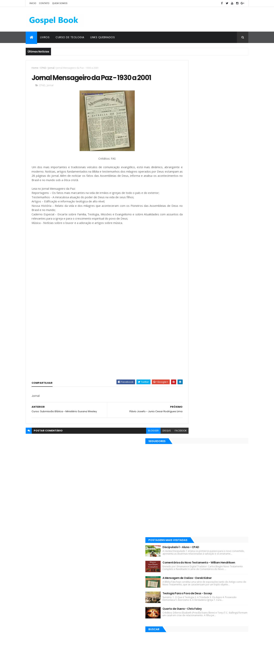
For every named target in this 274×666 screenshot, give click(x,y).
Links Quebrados (102, 37)
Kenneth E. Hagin (113, 546)
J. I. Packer (134, 540)
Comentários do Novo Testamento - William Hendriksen (220, 190)
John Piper (155, 553)
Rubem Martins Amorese (117, 573)
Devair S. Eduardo (113, 540)
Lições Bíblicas (111, 533)
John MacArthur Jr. (151, 586)
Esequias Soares (137, 546)
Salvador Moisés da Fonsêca (119, 580)
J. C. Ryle (139, 553)
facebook (164, 444)
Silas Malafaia (134, 560)
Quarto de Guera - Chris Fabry (216, 245)
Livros (44, 37)
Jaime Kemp (135, 600)
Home (35, 67)
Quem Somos (59, 3)
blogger (136, 444)
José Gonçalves (148, 566)
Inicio (32, 3)
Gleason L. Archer (113, 600)
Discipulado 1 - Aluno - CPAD (214, 169)
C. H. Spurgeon (137, 526)
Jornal (51, 67)
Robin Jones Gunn (135, 533)
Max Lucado (157, 533)
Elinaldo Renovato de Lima (118, 566)
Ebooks (155, 526)
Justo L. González (113, 606)
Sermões (108, 593)
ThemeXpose (47, 660)
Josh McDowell (153, 540)
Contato (44, 3)
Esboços (108, 586)
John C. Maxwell (156, 600)
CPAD (43, 67)
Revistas (120, 526)
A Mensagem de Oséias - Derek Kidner (220, 209)
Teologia (134, 606)
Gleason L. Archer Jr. (130, 593)
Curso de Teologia (70, 37)
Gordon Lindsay (127, 586)
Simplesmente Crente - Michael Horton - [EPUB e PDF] (220, 619)
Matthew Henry (112, 560)
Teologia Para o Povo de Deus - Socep (221, 228)
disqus (150, 444)
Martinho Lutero (155, 593)
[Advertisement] (179, 19)
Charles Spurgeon (151, 580)
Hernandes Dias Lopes (116, 553)
